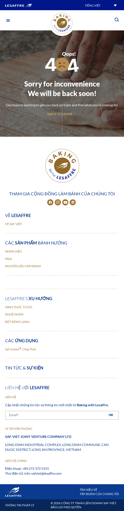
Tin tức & (24, 367)
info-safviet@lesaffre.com (43, 473)
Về (18, 215)
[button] (101, 5)
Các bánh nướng (36, 242)
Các (21, 340)
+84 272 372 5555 (35, 468)
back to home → (62, 114)
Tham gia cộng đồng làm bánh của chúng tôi (62, 193)
